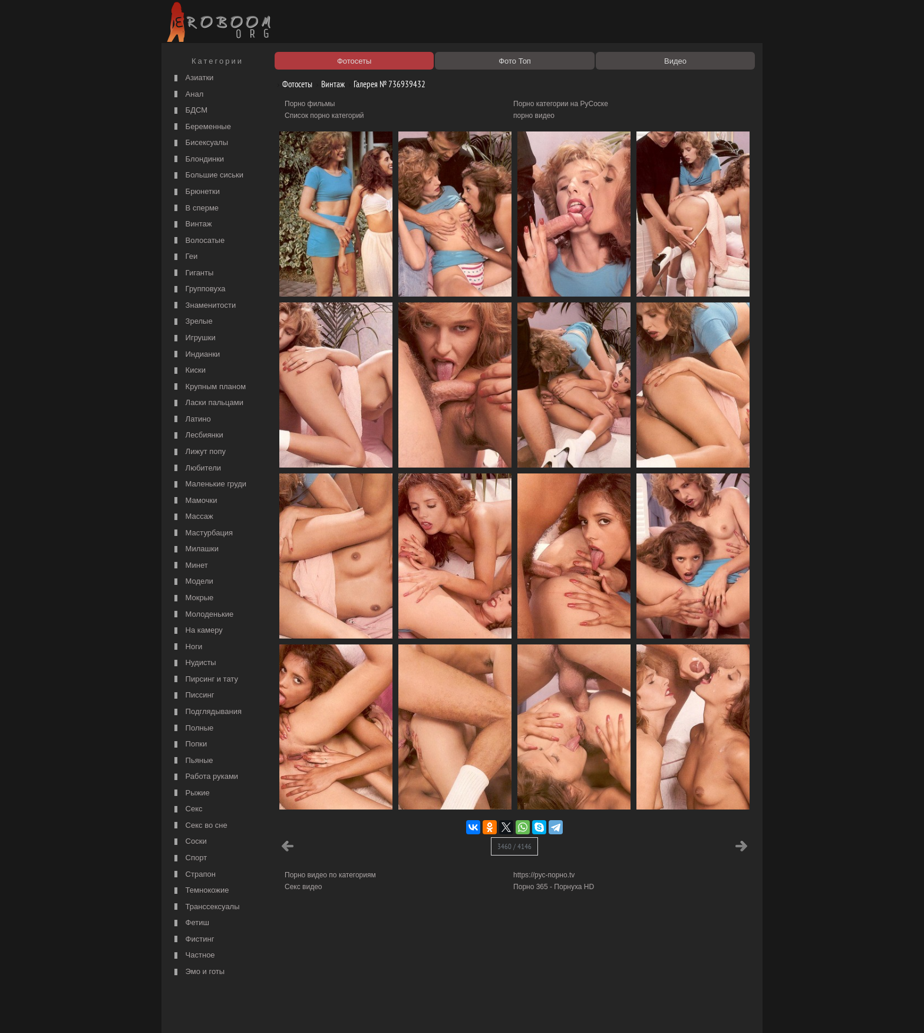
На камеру (197, 631)
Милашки (195, 549)
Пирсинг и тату (204, 680)
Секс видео (303, 887)
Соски (189, 842)
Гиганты (192, 273)
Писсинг (192, 695)
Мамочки (194, 501)
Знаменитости (203, 306)
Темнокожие (200, 891)
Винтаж (191, 224)
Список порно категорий (324, 115)
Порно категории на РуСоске (560, 104)
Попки (189, 744)
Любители (196, 468)
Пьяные (192, 761)
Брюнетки (195, 192)
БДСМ (189, 111)
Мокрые (192, 598)
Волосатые (198, 241)
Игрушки (193, 338)
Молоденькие (202, 615)
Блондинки (197, 159)
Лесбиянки (197, 435)
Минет (189, 566)
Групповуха (198, 289)
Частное (193, 955)
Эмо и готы (198, 972)
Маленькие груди (208, 484)
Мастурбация (202, 533)
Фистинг (192, 940)
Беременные (201, 127)
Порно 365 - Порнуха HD (553, 887)
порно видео (534, 115)
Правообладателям (272, 1010)
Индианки (195, 355)
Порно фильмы (310, 104)
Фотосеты (292, 84)
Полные (192, 728)
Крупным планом (208, 387)
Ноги (186, 647)
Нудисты (193, 663)
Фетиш (190, 923)
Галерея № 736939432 (385, 84)
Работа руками (204, 777)
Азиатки (192, 78)
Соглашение (328, 1010)
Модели (192, 582)
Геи (184, 257)
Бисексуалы (199, 143)
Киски (188, 371)
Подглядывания (206, 712)
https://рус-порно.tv (544, 875)
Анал (187, 95)
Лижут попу (198, 452)
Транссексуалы (205, 907)
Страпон (193, 875)
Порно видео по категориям (330, 875)
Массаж (192, 517)
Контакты (369, 1010)
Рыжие (190, 793)
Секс (187, 809)
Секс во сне (199, 826)
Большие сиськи (207, 175)
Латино (191, 419)
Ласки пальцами (207, 403)
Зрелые (192, 322)
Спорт (189, 858)
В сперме (195, 208)
